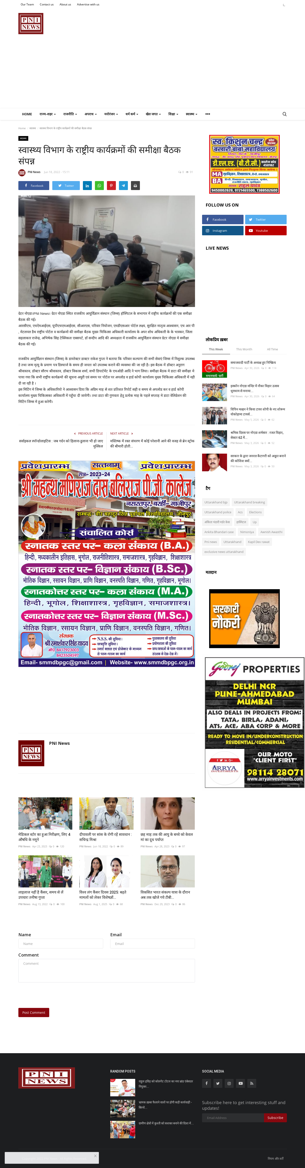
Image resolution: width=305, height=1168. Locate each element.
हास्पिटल (241, 522)
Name (24, 934)
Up (255, 522)
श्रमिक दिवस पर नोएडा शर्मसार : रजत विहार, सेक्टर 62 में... (257, 435)
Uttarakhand (232, 542)
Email (116, 934)
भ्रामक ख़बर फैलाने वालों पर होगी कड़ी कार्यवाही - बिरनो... (165, 1105)
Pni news (210, 542)
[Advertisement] (152, 73)
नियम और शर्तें (275, 1158)
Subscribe (275, 1117)
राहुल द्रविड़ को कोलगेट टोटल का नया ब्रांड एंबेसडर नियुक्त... (166, 1084)
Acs (240, 512)
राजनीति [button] (70, 114)
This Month (244, 349)
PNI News (29, 172)
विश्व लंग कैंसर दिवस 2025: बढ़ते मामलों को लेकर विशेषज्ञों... (102, 895)
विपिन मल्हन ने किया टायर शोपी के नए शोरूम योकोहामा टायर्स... (258, 411)
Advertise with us (88, 4)
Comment (28, 955)
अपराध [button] (91, 114)
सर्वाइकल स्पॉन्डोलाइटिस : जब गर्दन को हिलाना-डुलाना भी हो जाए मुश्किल (61, 443)
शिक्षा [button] (173, 114)
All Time (272, 349)
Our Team (27, 4)
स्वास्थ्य (32, 128)
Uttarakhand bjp (216, 502)
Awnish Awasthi (271, 532)
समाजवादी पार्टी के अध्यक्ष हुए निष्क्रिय (253, 362)
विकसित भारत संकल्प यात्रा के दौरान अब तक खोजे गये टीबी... (165, 895)
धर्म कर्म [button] (132, 114)
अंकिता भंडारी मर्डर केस (217, 522)
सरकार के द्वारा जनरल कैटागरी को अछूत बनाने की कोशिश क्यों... (258, 458)
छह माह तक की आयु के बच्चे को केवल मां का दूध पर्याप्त (167, 837)
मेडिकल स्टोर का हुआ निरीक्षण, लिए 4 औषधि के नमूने (44, 837)
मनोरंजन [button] (111, 114)
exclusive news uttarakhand (224, 552)
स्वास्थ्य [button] (191, 114)
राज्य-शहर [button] (48, 114)
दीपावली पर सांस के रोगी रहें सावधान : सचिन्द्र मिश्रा (105, 837)
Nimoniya (247, 532)
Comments (31, 923)
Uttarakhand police (217, 512)
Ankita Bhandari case (219, 532)
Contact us (47, 4)
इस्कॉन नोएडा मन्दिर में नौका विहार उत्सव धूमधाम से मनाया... (255, 388)
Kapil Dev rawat (259, 542)
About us (65, 4)
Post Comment (33, 1012)
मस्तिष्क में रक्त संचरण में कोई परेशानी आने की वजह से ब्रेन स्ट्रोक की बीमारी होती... (152, 443)
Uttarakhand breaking (249, 502)
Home (27, 114)
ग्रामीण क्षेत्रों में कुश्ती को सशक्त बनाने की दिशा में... (166, 1123)
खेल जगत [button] (153, 114)
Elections (255, 512)
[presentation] (54, 995)
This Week (216, 349)
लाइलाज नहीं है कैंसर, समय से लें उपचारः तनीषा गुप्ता (40, 895)
